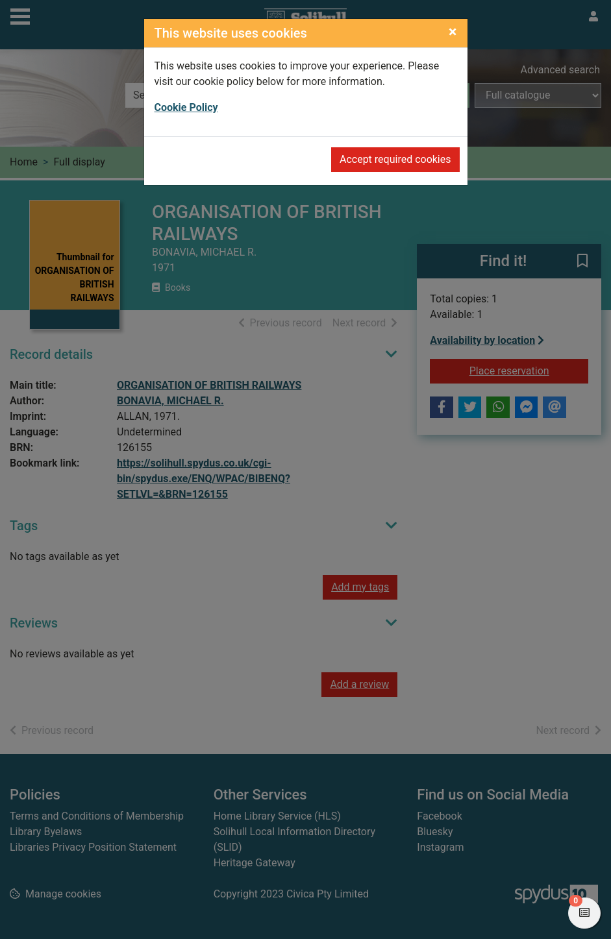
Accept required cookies (395, 159)
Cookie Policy (186, 107)
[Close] (453, 32)
